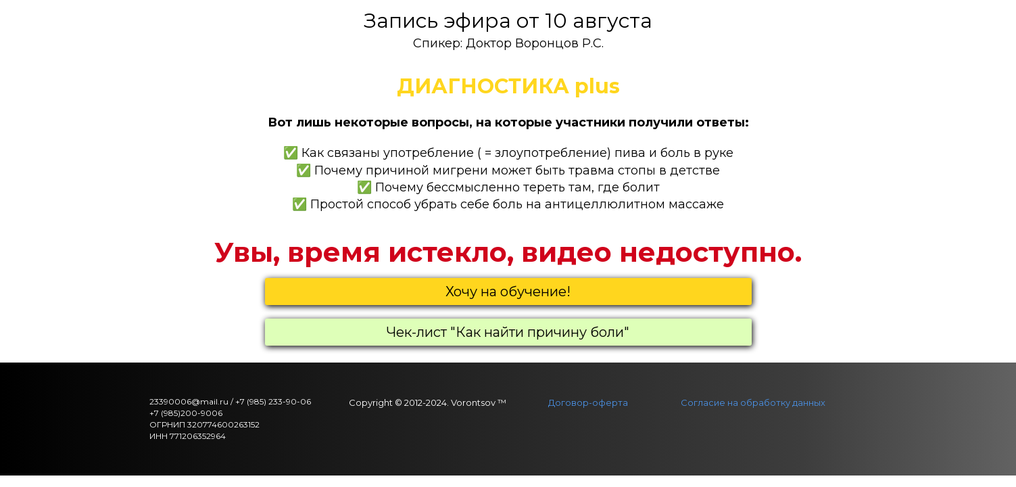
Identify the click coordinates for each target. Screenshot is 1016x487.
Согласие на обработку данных (753, 402)
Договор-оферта (588, 402)
